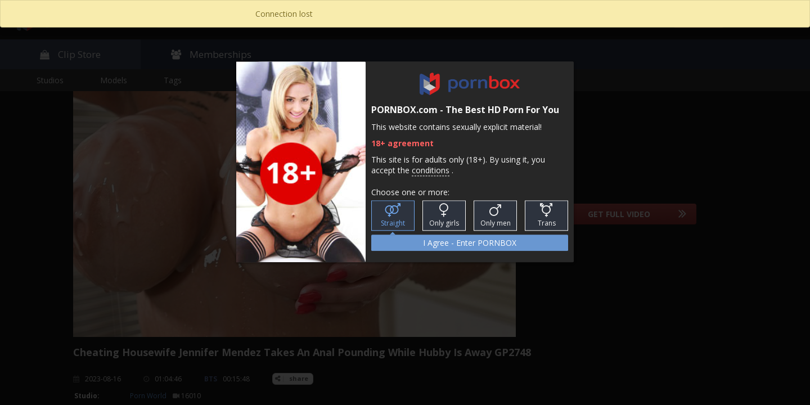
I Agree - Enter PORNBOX (469, 243)
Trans (547, 216)
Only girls (444, 216)
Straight (393, 216)
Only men (495, 216)
